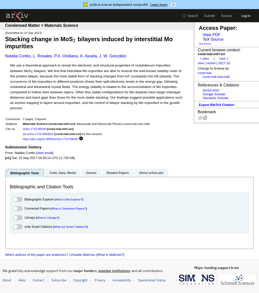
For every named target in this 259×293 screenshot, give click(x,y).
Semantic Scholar (216, 98)
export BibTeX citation (216, 105)
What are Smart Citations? (70, 226)
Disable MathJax (83, 255)
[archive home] (17, 16)
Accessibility (121, 280)
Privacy (100, 280)
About (7, 280)
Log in (245, 16)
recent (210, 63)
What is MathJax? (110, 255)
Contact (38, 280)
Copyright (80, 280)
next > (223, 58)
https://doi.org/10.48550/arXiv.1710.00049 (50, 139)
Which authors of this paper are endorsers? (36, 255)
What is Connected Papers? (68, 208)
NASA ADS (211, 90)
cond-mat (204, 73)
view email (44, 153)
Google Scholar (214, 94)
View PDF (211, 35)
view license (205, 43)
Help (22, 280)
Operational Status (152, 280)
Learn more (158, 5)
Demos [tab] (91, 173)
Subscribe (58, 280)
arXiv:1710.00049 (34, 128)
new (201, 63)
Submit (209, 16)
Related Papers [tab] (117, 173)
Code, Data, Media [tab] (62, 173)
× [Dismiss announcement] (173, 5)
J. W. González (112, 56)
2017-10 (224, 63)
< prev (204, 58)
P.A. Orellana (66, 56)
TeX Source (213, 39)
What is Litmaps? (47, 217)
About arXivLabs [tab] (151, 173)
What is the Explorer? (69, 199)
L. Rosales (42, 56)
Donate (226, 16)
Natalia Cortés (18, 56)
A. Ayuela (88, 56)
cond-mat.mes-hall (216, 77)
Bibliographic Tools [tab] (24, 173)
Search (190, 16)
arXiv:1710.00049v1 (40, 134)
